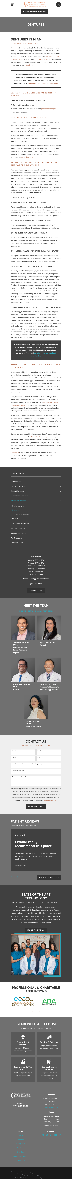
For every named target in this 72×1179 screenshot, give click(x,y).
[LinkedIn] (51, 1135)
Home (20, 1135)
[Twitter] (47, 1135)
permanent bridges (48, 109)
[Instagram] (60, 1135)
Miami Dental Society (39, 437)
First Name (15, 751)
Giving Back (20, 1144)
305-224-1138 (20, 1105)
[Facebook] (43, 1135)
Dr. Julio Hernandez (44, 59)
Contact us (15, 453)
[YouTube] (55, 1135)
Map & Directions (51, 1107)
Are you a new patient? (19, 770)
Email (39, 757)
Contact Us (21, 1160)
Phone (14, 757)
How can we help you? (19, 777)
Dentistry (20, 1148)
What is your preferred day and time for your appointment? (30, 764)
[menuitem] (35, 481)
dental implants (27, 157)
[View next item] (16, 877)
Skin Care (20, 1152)
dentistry (29, 65)
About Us (20, 1139)
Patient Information (20, 1156)
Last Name (40, 751)
